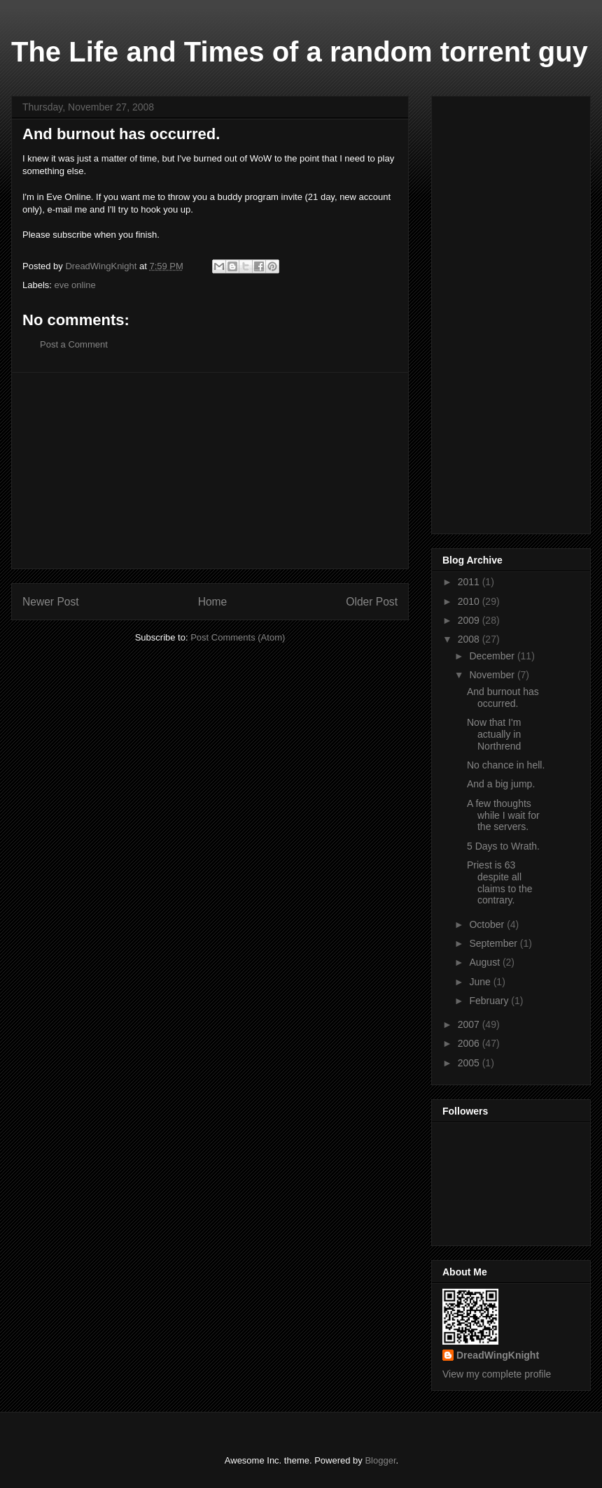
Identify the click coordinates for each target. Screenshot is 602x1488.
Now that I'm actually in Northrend (494, 734)
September (494, 943)
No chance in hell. (506, 765)
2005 (470, 1062)
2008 (470, 639)
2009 (470, 620)
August (485, 962)
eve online (75, 285)
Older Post (372, 602)
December (493, 655)
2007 (470, 1024)
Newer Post (50, 602)
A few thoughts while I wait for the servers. (503, 815)
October (488, 924)
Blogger (380, 1460)
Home (212, 602)
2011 (470, 581)
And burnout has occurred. (503, 697)
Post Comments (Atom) (237, 637)
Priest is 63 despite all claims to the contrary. (500, 882)
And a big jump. (501, 783)
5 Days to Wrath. (503, 846)
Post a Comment (74, 344)
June (481, 981)
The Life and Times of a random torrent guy (299, 51)
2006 (470, 1043)
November (493, 674)
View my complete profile (496, 1374)
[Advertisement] (210, 470)
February (490, 1000)
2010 (470, 601)
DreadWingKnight (497, 1355)
